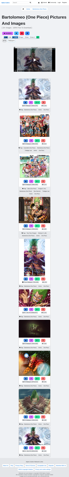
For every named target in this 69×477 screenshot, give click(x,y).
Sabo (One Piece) (31, 188)
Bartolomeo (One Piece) (39, 9)
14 (37, 102)
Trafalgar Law (28, 150)
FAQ (12, 465)
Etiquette (51, 465)
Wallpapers (11, 40)
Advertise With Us (61, 465)
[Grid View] (6, 37)
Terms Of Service (30, 465)
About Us (5, 465)
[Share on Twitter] (16, 33)
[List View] (10, 37)
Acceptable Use (41, 465)
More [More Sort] (32, 37)
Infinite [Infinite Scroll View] (15, 37)
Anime (28, 9)
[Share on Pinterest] (22, 33)
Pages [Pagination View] (21, 37)
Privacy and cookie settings (43, 469)
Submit (44, 2)
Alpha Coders (5, 2)
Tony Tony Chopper (31, 233)
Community (52, 2)
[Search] (30, 2)
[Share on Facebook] (27, 33)
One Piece (46, 109)
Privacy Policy (19, 465)
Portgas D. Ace (42, 188)
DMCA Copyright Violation (25, 469)
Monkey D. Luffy (42, 233)
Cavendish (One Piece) (29, 148)
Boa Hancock (37, 191)
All (4, 40)
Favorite (8, 33)
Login (59, 2)
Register (64, 2)
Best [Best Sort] (26, 37)
